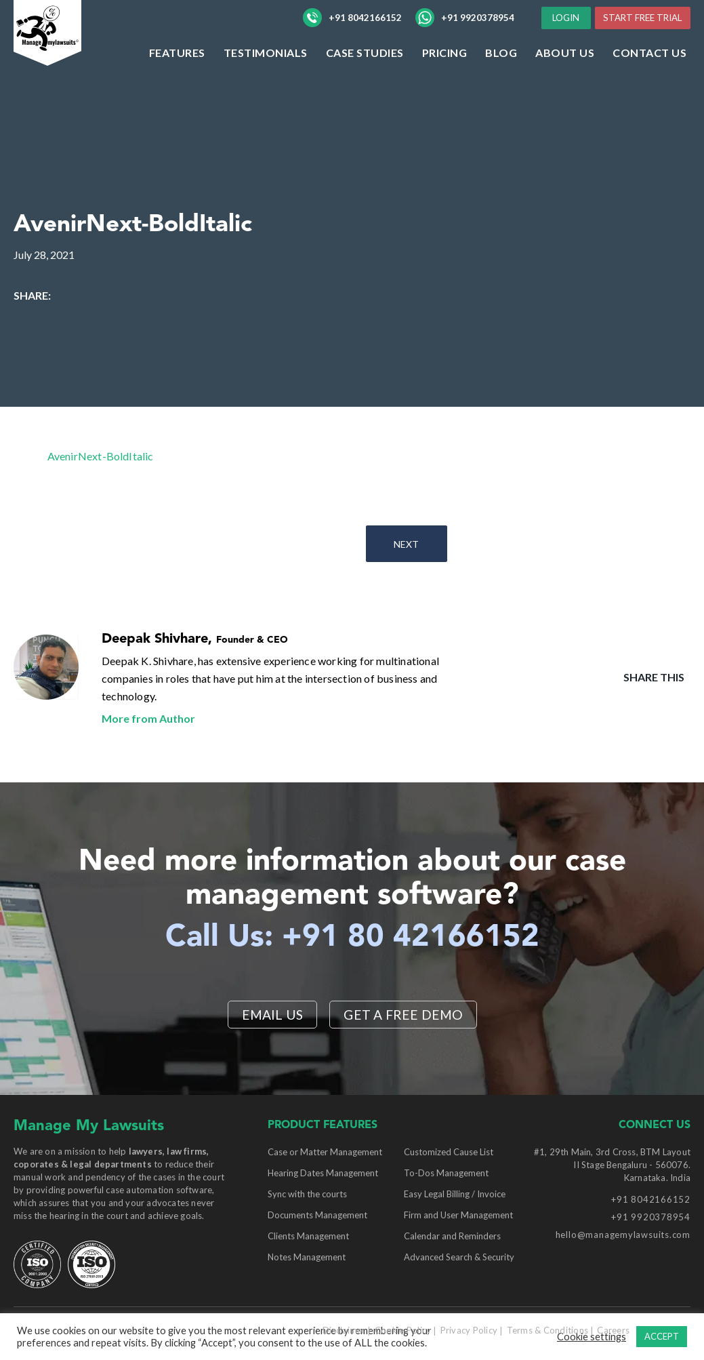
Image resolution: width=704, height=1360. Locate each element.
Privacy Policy (469, 1330)
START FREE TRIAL (638, 44)
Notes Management (307, 1257)
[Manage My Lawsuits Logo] (75, 57)
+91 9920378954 (464, 31)
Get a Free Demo (404, 1014)
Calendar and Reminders (452, 1236)
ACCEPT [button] (661, 1336)
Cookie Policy (403, 1330)
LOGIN (658, 19)
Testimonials (266, 80)
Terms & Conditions (548, 1330)
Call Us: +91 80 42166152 (352, 937)
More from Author (148, 718)
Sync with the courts (307, 1194)
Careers (613, 1330)
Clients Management (308, 1236)
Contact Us (649, 80)
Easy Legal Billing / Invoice (454, 1194)
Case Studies (365, 80)
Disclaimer (344, 1330)
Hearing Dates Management (323, 1173)
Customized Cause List (448, 1152)
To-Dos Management (446, 1173)
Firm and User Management (458, 1215)
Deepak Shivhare (155, 639)
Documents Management (317, 1215)
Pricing (445, 80)
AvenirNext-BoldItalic (100, 455)
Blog (501, 80)
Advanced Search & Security (459, 1257)
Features (177, 80)
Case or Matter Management (325, 1152)
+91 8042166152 (352, 31)
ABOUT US (564, 80)
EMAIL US (271, 1014)
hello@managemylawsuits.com (623, 1235)
